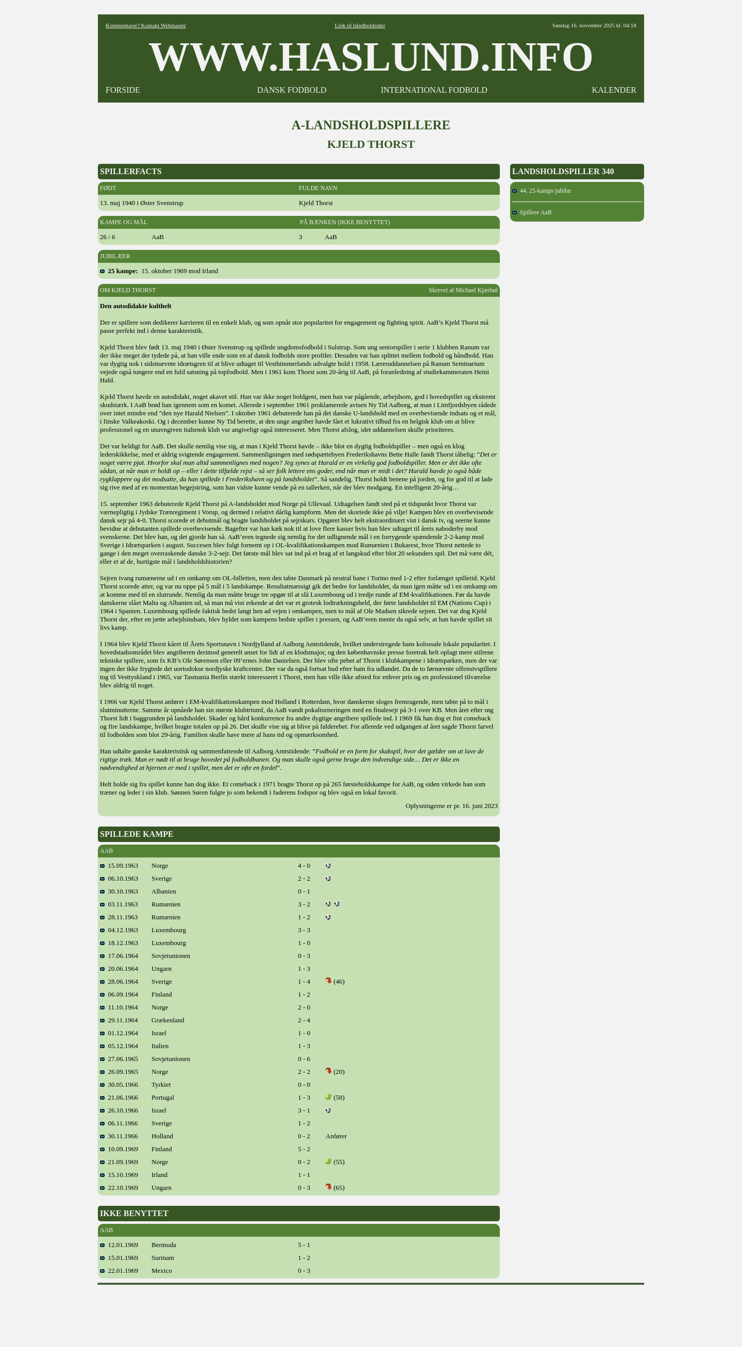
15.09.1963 (119, 865)
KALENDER (614, 90)
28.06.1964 (119, 981)
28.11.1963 (119, 917)
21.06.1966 (119, 1097)
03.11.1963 (119, 904)
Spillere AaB (532, 212)
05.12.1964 (119, 1046)
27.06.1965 (119, 1059)
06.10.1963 (119, 878)
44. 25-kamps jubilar (541, 190)
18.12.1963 (119, 943)
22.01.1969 (119, 1270)
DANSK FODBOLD (292, 90)
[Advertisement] (371, 1312)
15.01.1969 (119, 1257)
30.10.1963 (119, 891)
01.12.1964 (119, 1033)
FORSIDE (123, 90)
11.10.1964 (119, 1007)
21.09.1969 (119, 1162)
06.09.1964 (119, 994)
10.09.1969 (119, 1149)
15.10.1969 (119, 1174)
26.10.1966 (119, 1110)
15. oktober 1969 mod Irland (159, 271)
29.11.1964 (119, 1020)
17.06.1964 (119, 955)
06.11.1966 (119, 1123)
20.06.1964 (119, 968)
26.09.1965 (119, 1071)
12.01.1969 (119, 1245)
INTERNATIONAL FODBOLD (434, 90)
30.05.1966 (119, 1084)
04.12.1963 (119, 930)
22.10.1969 (119, 1187)
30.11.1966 (119, 1136)
